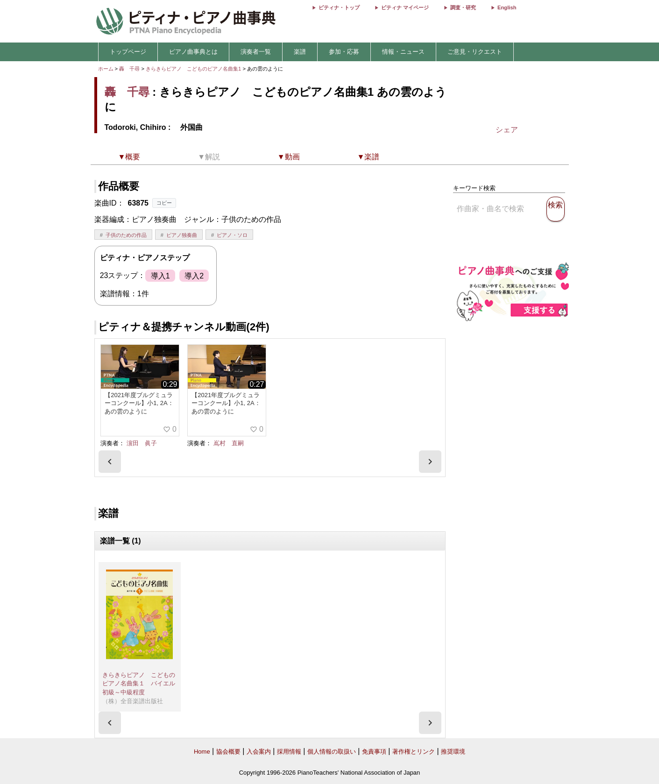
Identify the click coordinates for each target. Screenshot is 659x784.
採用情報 (289, 751)
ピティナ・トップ (339, 7)
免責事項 (374, 751)
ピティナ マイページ (405, 7)
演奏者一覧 (256, 51)
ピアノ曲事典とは (193, 51)
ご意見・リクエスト (474, 51)
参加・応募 (344, 51)
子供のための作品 (126, 235)
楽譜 (300, 51)
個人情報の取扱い (331, 751)
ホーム (105, 68)
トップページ (128, 51)
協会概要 (228, 751)
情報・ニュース (403, 51)
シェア (507, 130)
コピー (164, 203)
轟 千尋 (129, 68)
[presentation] (110, 461)
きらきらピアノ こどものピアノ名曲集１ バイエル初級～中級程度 (138, 683)
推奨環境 (453, 751)
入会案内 (259, 751)
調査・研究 (463, 7)
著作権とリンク (413, 751)
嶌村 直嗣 (228, 443)
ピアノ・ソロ (232, 235)
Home (202, 751)
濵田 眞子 (142, 443)
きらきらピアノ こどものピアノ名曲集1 (194, 68)
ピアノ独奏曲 (181, 235)
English (506, 7)
